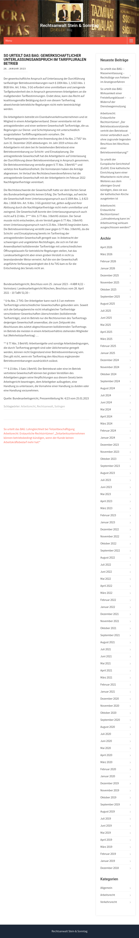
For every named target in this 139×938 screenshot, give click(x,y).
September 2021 (110, 635)
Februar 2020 (108, 769)
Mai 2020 (105, 748)
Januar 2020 (107, 776)
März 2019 (106, 847)
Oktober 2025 (108, 289)
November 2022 (109, 536)
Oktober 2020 (108, 713)
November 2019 (109, 790)
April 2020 (106, 755)
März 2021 (106, 677)
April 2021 (106, 670)
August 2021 (107, 642)
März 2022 (106, 593)
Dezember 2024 (109, 360)
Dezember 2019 (109, 783)
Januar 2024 (107, 438)
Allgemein (106, 888)
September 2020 (110, 720)
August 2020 (107, 727)
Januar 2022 (107, 607)
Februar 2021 (108, 684)
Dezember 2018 (109, 868)
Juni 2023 (106, 487)
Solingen (59, 406)
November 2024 (109, 367)
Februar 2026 (108, 261)
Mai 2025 (105, 325)
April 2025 (106, 332)
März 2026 (106, 254)
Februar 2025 (108, 346)
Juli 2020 (105, 734)
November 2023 (109, 452)
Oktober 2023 (108, 459)
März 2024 (106, 423)
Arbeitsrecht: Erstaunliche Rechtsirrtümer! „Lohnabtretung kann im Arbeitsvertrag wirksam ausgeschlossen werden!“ (115, 216)
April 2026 (106, 247)
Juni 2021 (106, 656)
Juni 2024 (106, 402)
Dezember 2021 (109, 614)
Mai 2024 (105, 409)
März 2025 (106, 339)
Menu (8, 41)
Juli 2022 (105, 564)
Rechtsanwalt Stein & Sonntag (69, 25)
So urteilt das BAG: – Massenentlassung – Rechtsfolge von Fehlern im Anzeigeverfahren (114, 75)
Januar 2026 (107, 268)
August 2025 (107, 303)
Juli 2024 (105, 395)
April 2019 (106, 840)
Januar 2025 (107, 353)
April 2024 (106, 416)
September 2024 (110, 381)
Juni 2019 (106, 825)
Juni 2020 (106, 741)
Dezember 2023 (109, 445)
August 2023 (107, 473)
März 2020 (106, 762)
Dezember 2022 (109, 529)
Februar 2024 (108, 430)
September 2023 (110, 466)
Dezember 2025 (109, 275)
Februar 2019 (108, 854)
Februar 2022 (108, 600)
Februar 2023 (108, 515)
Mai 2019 (105, 833)
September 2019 (110, 804)
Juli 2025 (105, 311)
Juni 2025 (106, 318)
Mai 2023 (105, 494)
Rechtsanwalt (45, 406)
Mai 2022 (105, 579)
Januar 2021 (107, 691)
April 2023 (106, 501)
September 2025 (110, 296)
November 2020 (109, 706)
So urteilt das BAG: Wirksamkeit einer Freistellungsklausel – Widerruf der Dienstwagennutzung (113, 97)
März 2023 (106, 508)
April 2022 (106, 586)
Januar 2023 (107, 522)
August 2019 (107, 811)
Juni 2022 (106, 572)
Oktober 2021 (108, 628)
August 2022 (107, 557)
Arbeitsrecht (28, 406)
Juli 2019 (105, 818)
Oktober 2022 (108, 543)
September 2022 (110, 550)
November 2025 (109, 282)
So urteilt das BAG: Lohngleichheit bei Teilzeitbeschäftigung (39, 429)
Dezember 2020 (109, 699)
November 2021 (109, 621)
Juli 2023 (105, 480)
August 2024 (107, 388)
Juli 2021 (105, 649)
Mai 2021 (105, 663)
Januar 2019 (107, 861)
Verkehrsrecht (108, 902)
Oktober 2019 (108, 797)
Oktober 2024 (108, 374)
